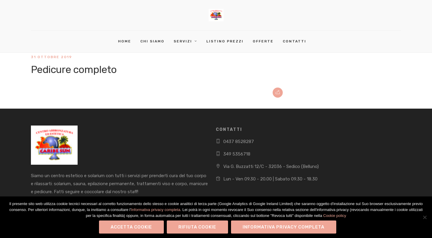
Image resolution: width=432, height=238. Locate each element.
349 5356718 (236, 154)
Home (124, 41)
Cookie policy (334, 215)
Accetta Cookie (131, 227)
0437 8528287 (238, 141)
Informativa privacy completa (155, 209)
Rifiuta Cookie (197, 227)
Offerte (263, 41)
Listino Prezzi (225, 41)
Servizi (183, 41)
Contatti (294, 41)
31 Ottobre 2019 (51, 57)
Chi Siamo (152, 41)
